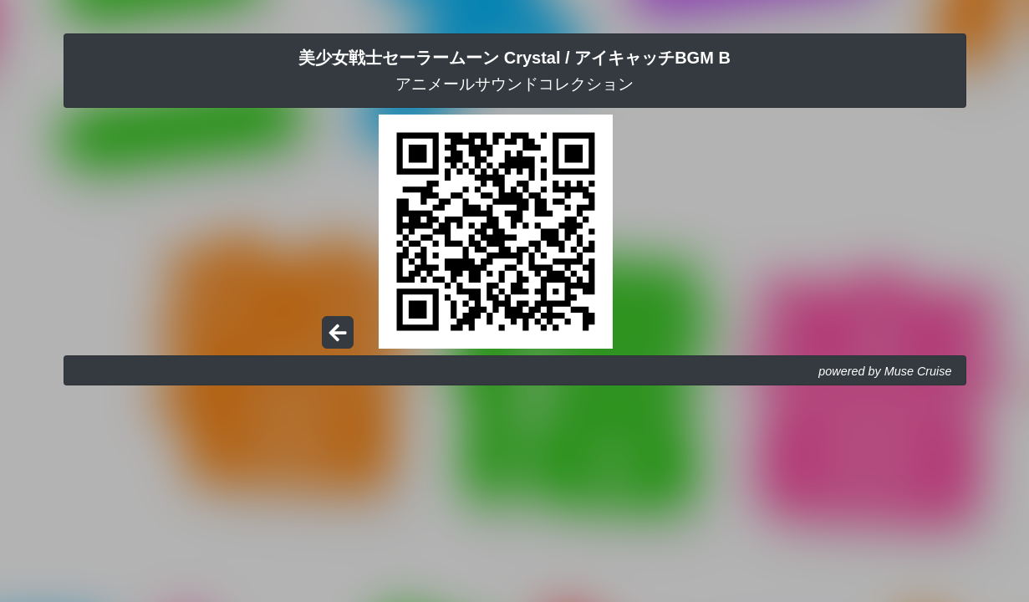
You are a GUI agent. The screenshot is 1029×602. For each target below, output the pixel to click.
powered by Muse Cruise (884, 371)
